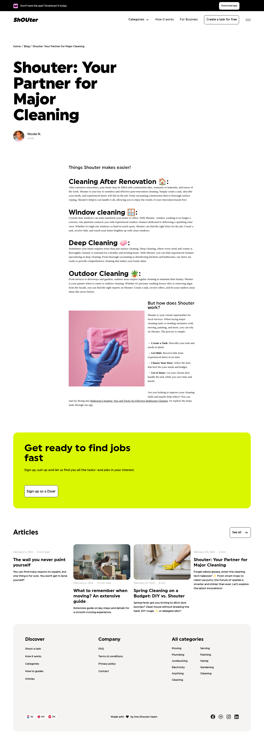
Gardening (207, 667)
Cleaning (205, 673)
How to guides (34, 671)
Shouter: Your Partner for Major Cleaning (58, 46)
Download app (229, 6)
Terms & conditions (110, 656)
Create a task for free (221, 19)
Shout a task (33, 648)
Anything (178, 673)
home (17, 46)
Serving (205, 648)
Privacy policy (107, 663)
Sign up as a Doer (41, 491)
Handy (204, 660)
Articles (30, 678)
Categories (32, 663)
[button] (137, 19)
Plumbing (178, 654)
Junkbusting (179, 660)
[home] (26, 19)
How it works (164, 19)
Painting (205, 654)
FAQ (101, 648)
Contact (103, 671)
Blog (27, 46)
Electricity (178, 667)
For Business (189, 19)
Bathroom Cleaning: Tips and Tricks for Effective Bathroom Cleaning (129, 400)
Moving (176, 648)
